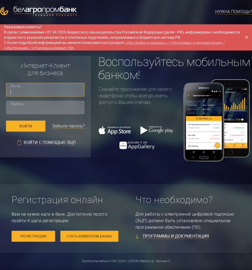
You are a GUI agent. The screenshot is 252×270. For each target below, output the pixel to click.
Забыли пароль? (68, 125)
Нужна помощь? (233, 11)
